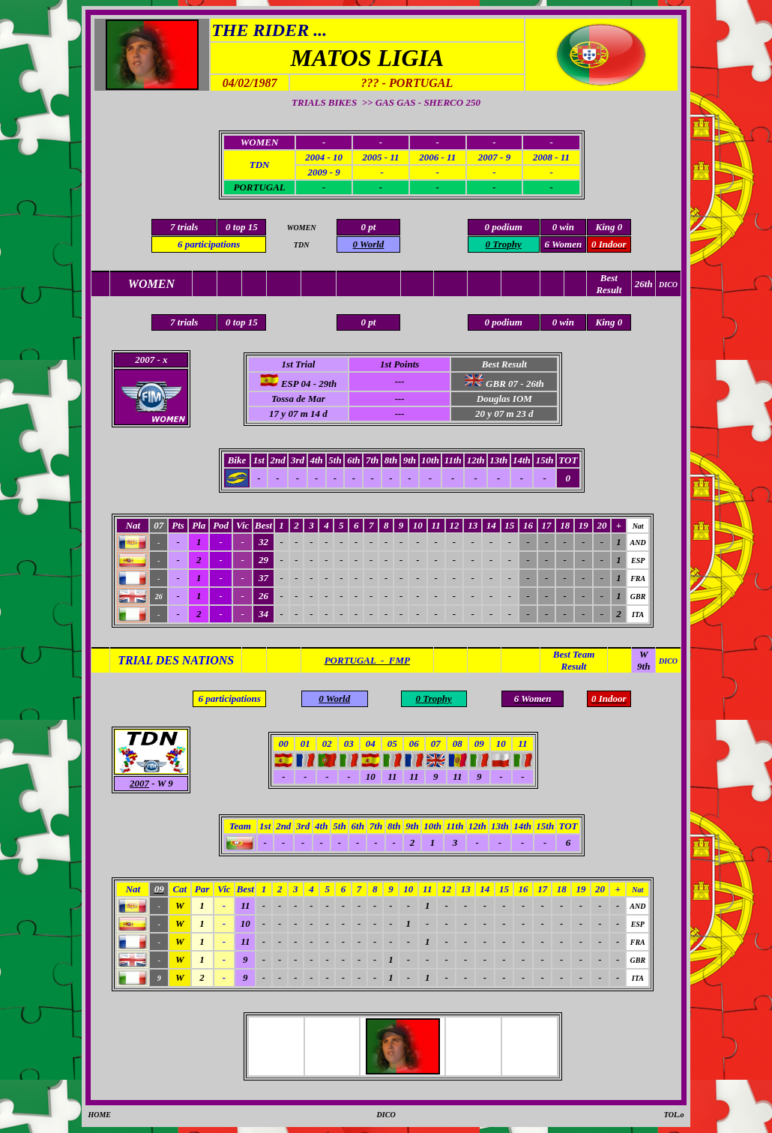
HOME (99, 1115)
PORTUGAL (259, 187)
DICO (386, 1115)
